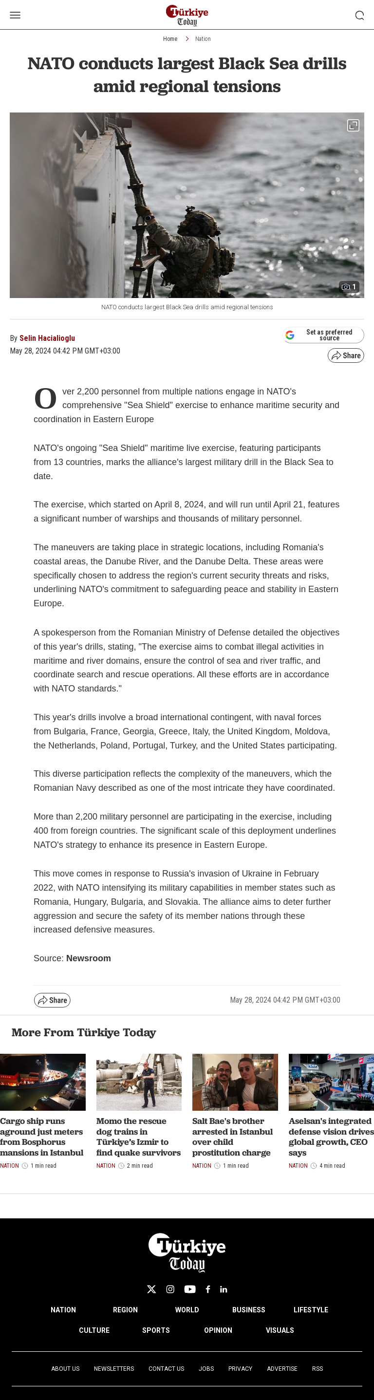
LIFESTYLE (311, 1309)
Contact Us (166, 1368)
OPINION (218, 1330)
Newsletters (114, 1368)
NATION (63, 1309)
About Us (65, 1368)
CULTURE (94, 1330)
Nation (203, 39)
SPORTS (156, 1330)
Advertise (282, 1368)
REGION (125, 1309)
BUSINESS (248, 1309)
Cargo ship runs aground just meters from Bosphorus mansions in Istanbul (41, 1136)
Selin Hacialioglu (47, 338)
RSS (317, 1368)
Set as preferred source (319, 335)
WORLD (187, 1309)
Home (170, 39)
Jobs (206, 1368)
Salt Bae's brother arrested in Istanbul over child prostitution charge (232, 1136)
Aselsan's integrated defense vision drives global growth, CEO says (331, 1136)
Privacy (240, 1368)
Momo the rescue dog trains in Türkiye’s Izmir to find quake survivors (138, 1136)
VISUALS (280, 1330)
